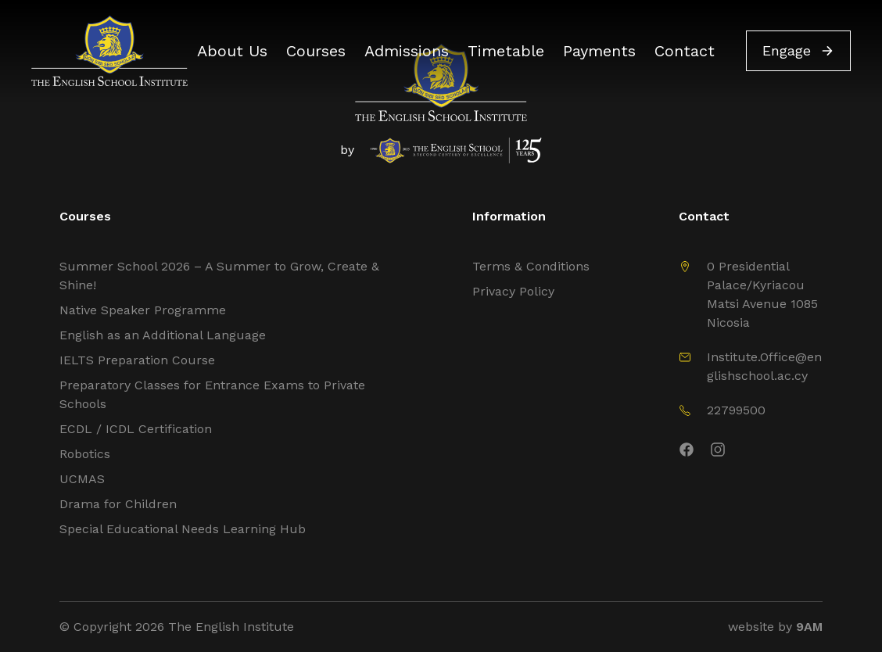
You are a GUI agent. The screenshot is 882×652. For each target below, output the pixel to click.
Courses (316, 50)
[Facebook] (686, 452)
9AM (809, 626)
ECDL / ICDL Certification (135, 428)
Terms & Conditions (531, 266)
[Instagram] (766, 452)
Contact (684, 50)
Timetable (506, 50)
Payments (599, 50)
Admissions (406, 50)
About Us (232, 50)
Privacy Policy (513, 291)
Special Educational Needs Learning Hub (182, 528)
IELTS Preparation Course (137, 360)
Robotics (84, 453)
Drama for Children (118, 503)
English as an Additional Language (162, 335)
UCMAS (82, 478)
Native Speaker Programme (142, 310)
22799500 (736, 410)
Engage (798, 50)
